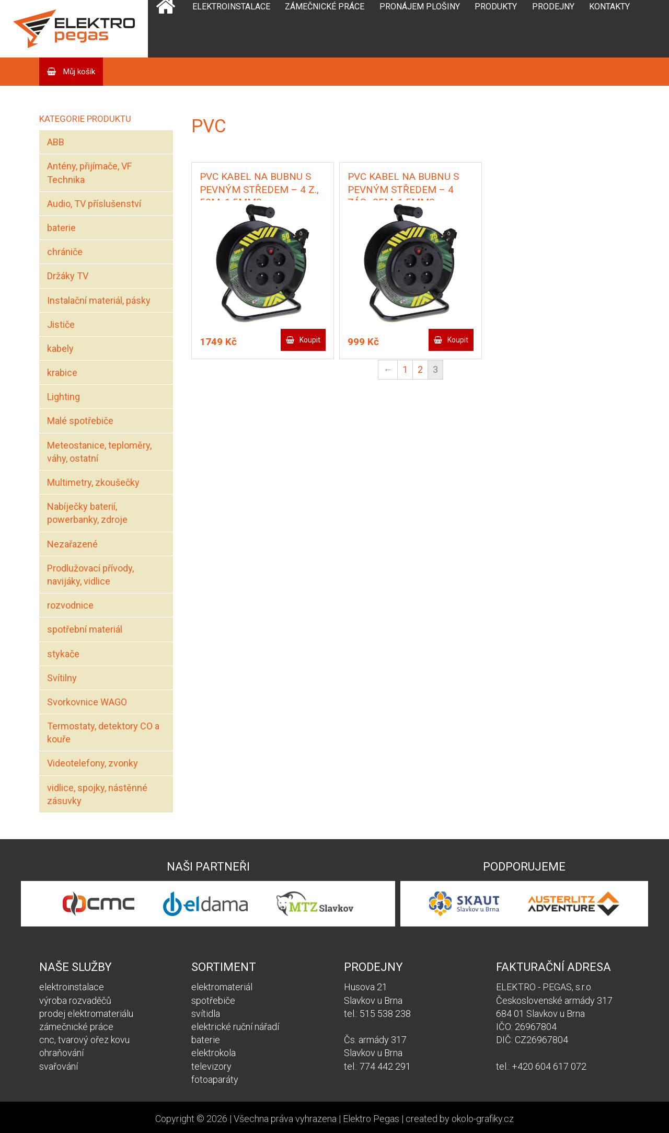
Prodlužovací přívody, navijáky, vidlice (90, 575)
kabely (60, 348)
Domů (165, 29)
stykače (63, 653)
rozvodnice (70, 605)
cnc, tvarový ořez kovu (84, 1039)
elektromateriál (221, 986)
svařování (58, 1066)
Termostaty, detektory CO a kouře (103, 732)
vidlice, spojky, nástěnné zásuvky (97, 794)
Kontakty (609, 7)
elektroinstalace (71, 986)
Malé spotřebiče (80, 420)
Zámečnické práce (324, 7)
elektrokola (213, 1052)
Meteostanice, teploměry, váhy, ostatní (99, 452)
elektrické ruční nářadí (235, 1026)
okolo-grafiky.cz (483, 1118)
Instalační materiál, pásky (99, 300)
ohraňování (61, 1052)
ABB (55, 141)
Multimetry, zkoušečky (93, 482)
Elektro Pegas (371, 1118)
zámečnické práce (76, 1026)
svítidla (205, 1013)
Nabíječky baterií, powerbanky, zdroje (87, 513)
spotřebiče (213, 1000)
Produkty (496, 7)
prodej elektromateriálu (86, 1013)
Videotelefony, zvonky (92, 763)
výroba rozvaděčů (75, 1000)
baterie (61, 227)
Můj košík (78, 71)
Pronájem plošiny (419, 7)
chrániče (65, 251)
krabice (62, 372)
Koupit (309, 340)
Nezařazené (72, 544)
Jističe (61, 324)
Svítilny (62, 677)
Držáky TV (67, 275)
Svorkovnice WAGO (87, 701)
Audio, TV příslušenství (94, 203)
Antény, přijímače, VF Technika (89, 173)
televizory (211, 1066)
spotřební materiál (84, 629)
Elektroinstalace (231, 7)
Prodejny (553, 7)
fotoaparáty (214, 1079)
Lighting (63, 396)
